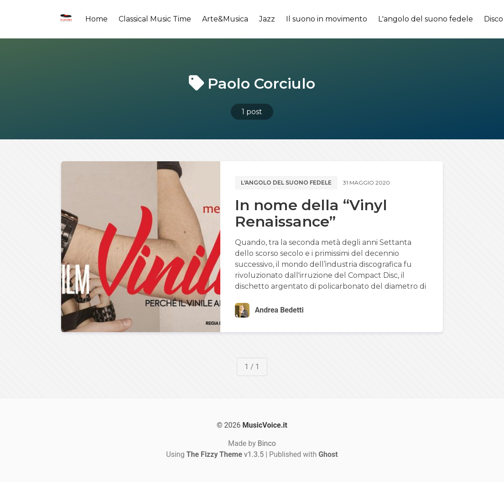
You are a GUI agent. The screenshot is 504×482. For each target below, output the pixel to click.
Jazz (267, 19)
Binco (267, 443)
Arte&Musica (225, 19)
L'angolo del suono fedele (425, 19)
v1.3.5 (225, 454)
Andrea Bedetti (279, 310)
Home (96, 19)
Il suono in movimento (326, 19)
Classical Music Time (155, 19)
